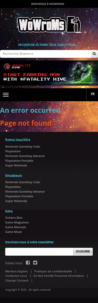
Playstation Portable (19, 160)
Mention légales (16, 271)
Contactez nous (16, 276)
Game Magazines (17, 222)
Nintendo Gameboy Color (22, 146)
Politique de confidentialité (53, 271)
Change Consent (16, 280)
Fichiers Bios (13, 218)
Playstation (13, 151)
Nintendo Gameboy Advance (25, 156)
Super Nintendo (16, 165)
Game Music (13, 232)
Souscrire (83, 251)
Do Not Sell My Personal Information (58, 276)
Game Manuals (15, 227)
